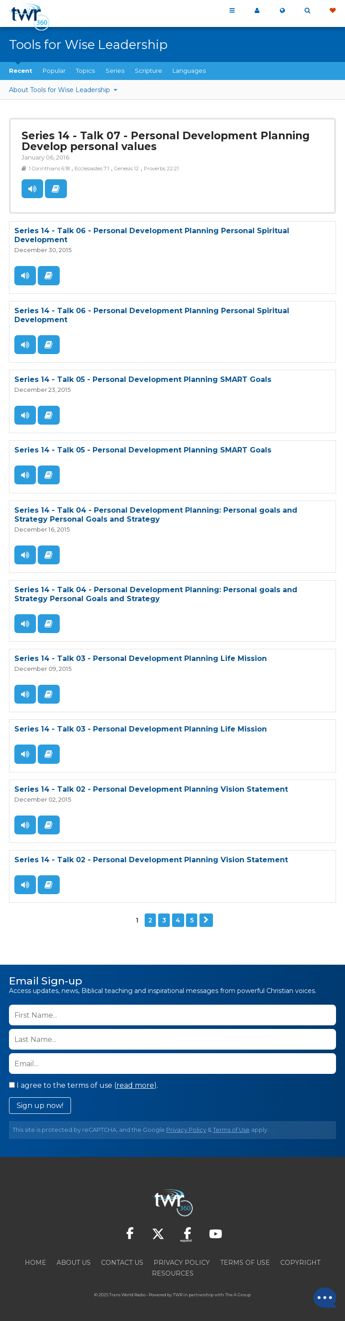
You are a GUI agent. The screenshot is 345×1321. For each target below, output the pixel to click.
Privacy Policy (186, 1129)
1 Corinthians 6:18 (49, 168)
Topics (85, 70)
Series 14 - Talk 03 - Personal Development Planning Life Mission (140, 658)
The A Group (238, 1293)
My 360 (257, 11)
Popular (54, 70)
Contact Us (122, 1262)
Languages (189, 70)
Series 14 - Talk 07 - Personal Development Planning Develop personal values (166, 141)
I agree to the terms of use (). (83, 1084)
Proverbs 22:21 (161, 168)
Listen (32, 189)
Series (115, 70)
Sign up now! (40, 1104)
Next (206, 919)
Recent (20, 70)
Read (55, 189)
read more (135, 1084)
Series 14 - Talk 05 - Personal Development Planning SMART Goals (142, 379)
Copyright (300, 1262)
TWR (177, 1293)
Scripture (148, 70)
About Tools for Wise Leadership (60, 90)
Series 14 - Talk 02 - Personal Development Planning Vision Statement (151, 788)
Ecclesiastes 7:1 (92, 168)
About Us (74, 1262)
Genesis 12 (126, 168)
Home (35, 1262)
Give (332, 11)
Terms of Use (231, 1129)
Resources (173, 1272)
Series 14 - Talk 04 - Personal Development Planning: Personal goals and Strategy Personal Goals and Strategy (155, 514)
